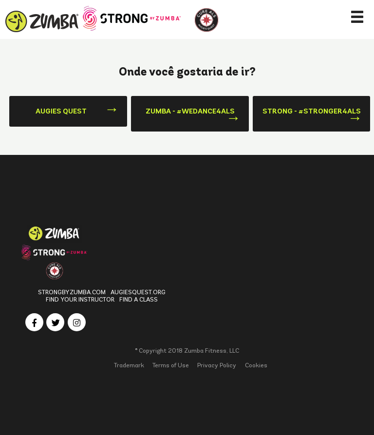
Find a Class (138, 299)
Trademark (129, 365)
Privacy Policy (216, 365)
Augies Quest (61, 111)
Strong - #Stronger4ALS (311, 111)
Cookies (256, 365)
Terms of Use (170, 365)
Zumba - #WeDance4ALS (190, 111)
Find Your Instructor (80, 299)
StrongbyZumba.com (72, 292)
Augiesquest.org (138, 292)
